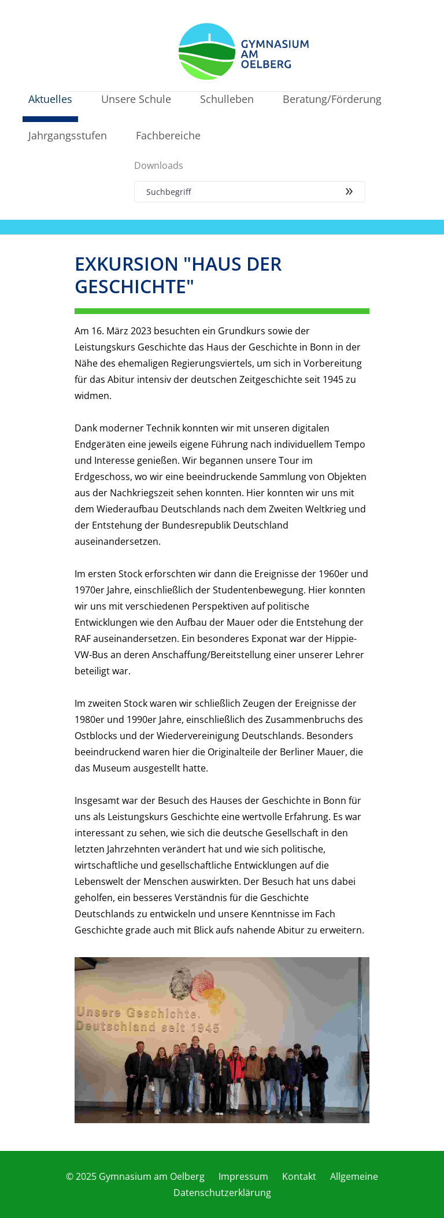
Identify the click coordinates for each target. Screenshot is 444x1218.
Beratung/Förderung (332, 99)
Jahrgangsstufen (67, 135)
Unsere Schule (136, 99)
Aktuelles (50, 99)
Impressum (243, 1176)
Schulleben (227, 99)
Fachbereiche (168, 135)
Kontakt (299, 1176)
